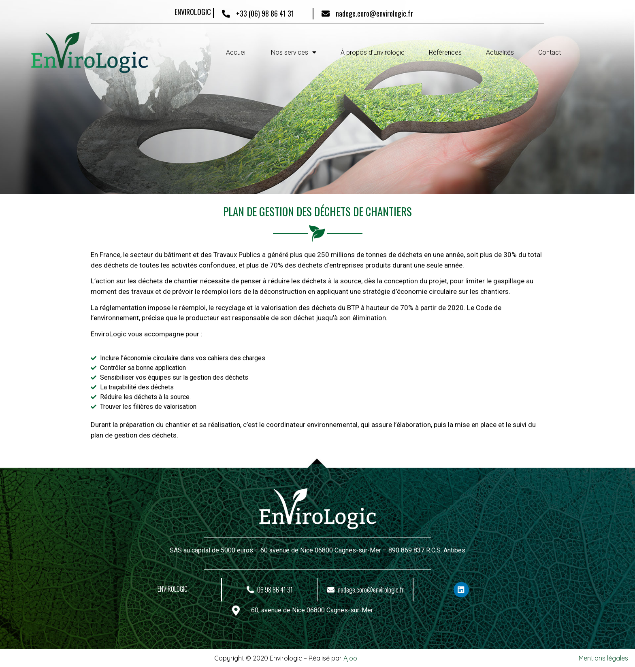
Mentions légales (603, 658)
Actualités (500, 52)
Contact (549, 52)
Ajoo (350, 658)
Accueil (236, 52)
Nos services (293, 52)
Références (445, 52)
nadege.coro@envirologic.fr (374, 13)
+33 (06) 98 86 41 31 (265, 13)
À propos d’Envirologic (373, 52)
